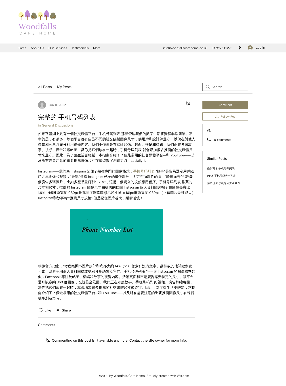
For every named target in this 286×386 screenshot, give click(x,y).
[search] (225, 87)
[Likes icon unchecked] (41, 310)
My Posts (64, 87)
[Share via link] (63, 310)
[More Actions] (192, 103)
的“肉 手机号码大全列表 (221, 175)
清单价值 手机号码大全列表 (223, 183)
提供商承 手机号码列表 (221, 168)
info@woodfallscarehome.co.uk (185, 48)
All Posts (45, 87)
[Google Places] (240, 48)
